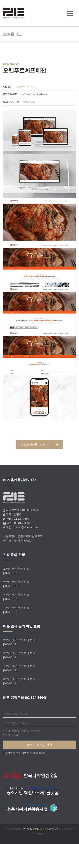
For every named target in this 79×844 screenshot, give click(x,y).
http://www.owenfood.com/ (34, 94)
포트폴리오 (12, 34)
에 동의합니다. (26, 753)
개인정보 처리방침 (18, 753)
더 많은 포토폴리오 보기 (39, 444)
